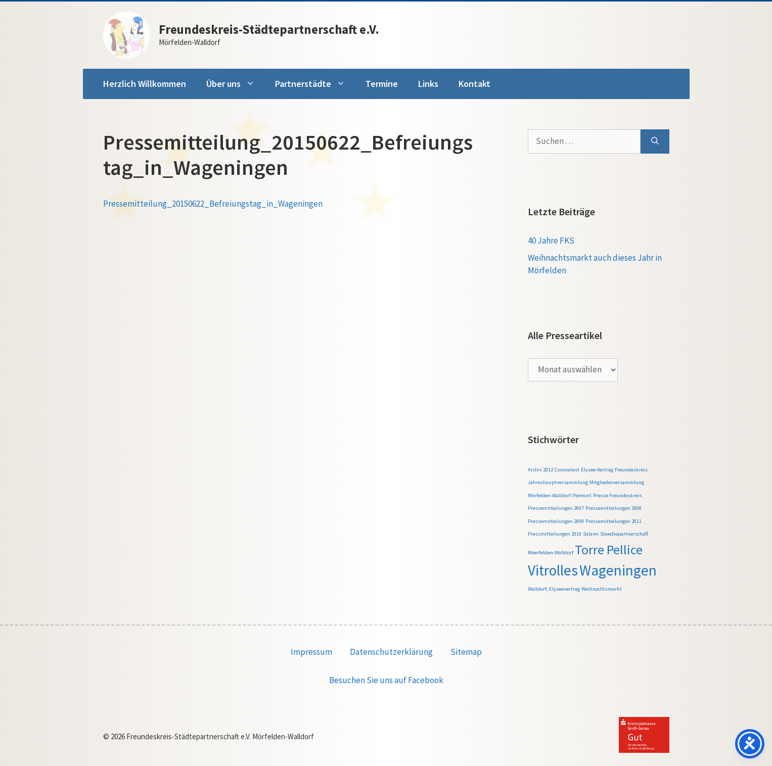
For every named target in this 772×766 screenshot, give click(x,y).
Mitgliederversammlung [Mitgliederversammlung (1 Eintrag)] (616, 482)
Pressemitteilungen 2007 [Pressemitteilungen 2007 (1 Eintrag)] (556, 508)
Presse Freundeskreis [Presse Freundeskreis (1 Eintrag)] (617, 495)
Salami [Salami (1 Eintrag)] (591, 534)
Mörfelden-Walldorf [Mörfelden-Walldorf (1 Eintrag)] (549, 495)
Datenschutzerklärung (391, 651)
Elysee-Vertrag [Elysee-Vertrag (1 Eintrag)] (597, 469)
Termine (382, 83)
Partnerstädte (315, 84)
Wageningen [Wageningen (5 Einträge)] (618, 570)
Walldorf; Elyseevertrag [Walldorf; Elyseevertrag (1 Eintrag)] (554, 589)
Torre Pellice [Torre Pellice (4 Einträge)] (609, 549)
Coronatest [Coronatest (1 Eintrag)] (567, 469)
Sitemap (466, 651)
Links (428, 83)
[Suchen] (655, 141)
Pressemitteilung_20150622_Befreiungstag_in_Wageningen (213, 203)
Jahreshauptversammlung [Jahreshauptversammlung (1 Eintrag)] (558, 482)
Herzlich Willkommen (144, 83)
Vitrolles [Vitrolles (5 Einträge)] (553, 570)
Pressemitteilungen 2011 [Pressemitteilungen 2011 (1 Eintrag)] (613, 521)
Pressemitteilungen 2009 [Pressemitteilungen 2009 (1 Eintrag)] (556, 521)
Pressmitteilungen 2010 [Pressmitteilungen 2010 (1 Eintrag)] (554, 534)
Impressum (311, 651)
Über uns (235, 84)
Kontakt (474, 83)
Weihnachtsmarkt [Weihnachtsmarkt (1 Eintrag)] (601, 589)
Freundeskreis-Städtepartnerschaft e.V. (269, 29)
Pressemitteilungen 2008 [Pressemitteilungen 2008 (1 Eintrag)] (613, 508)
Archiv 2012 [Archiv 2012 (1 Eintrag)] (540, 469)
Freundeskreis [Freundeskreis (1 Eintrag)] (631, 469)
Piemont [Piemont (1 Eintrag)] (582, 495)
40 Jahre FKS (551, 240)
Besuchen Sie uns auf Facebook (386, 680)
